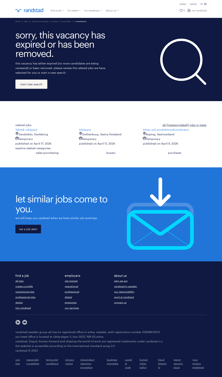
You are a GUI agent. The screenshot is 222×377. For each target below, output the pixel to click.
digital (19, 302)
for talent (74, 10)
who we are (120, 280)
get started (71, 280)
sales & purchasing (40, 21)
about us (112, 10)
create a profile (24, 286)
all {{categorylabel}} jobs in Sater (184, 125)
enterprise (71, 302)
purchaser (66, 21)
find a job (57, 10)
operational (71, 286)
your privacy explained (198, 363)
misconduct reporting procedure (87, 363)
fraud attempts (162, 363)
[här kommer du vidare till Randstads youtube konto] (24, 322)
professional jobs (25, 297)
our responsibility (124, 291)
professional (72, 291)
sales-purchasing (47, 152)
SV (201, 4)
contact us (120, 302)
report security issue (178, 363)
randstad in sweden (125, 286)
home (17, 21)
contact (182, 4)
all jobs (19, 280)
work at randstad (124, 297)
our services (72, 307)
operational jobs (24, 291)
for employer (93, 10)
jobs (26, 21)
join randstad (23, 307)
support (193, 4)
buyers (55, 21)
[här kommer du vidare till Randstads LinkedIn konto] (17, 322)
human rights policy (144, 363)
